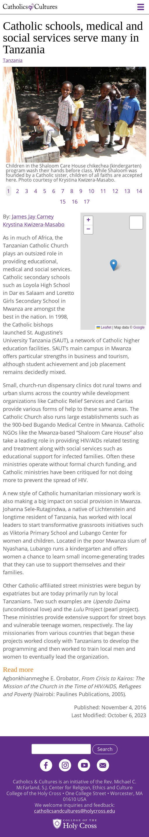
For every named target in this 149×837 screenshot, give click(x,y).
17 (87, 201)
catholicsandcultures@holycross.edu (74, 811)
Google (139, 327)
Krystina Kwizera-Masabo (33, 224)
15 (63, 201)
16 (75, 201)
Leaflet (104, 327)
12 (115, 190)
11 (103, 190)
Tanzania (12, 60)
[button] (113, 265)
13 (127, 190)
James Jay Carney (33, 216)
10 (91, 190)
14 (139, 190)
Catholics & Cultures (30, 7)
